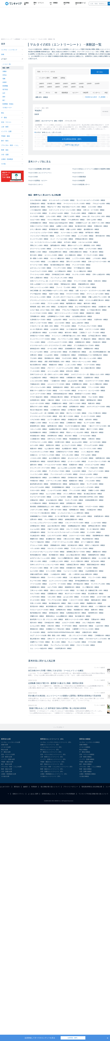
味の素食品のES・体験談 (57, 603)
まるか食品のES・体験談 (54, 500)
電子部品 (5, 89)
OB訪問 (84, 93)
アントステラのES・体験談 (81, 265)
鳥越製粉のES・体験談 (94, 603)
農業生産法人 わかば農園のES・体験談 (59, 616)
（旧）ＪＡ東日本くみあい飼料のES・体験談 (83, 574)
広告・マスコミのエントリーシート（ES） (53, 754)
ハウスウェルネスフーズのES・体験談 (60, 342)
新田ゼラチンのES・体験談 (39, 406)
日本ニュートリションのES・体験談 (42, 287)
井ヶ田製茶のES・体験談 (77, 352)
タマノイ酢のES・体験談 (38, 229)
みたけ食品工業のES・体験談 (76, 555)
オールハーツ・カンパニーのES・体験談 (91, 390)
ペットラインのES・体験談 (39, 474)
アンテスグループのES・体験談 (59, 471)
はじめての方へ (5, 787)
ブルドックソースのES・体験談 (98, 471)
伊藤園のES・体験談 (95, 213)
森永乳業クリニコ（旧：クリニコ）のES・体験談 (46, 619)
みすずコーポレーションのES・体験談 (43, 558)
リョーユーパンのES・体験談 (73, 571)
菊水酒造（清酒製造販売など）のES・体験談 (45, 506)
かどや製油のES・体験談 (63, 271)
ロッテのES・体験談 (37, 216)
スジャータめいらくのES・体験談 (72, 232)
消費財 (4, 71)
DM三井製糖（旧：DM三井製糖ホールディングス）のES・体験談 (51, 290)
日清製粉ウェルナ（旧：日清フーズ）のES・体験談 (93, 223)
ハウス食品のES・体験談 (38, 210)
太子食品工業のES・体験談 (97, 336)
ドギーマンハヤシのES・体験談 (56, 481)
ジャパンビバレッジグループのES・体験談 (44, 232)
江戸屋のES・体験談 (74, 410)
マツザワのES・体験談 (69, 626)
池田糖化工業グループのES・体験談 (78, 552)
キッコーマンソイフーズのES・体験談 (43, 339)
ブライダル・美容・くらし (12, 145)
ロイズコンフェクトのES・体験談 (80, 319)
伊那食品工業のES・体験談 (84, 239)
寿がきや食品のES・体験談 (39, 410)
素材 (3, 97)
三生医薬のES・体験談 (68, 355)
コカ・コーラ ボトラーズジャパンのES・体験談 (46, 242)
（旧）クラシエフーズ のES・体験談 (80, 635)
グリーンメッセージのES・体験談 (98, 294)
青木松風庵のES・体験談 (38, 555)
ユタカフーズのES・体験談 (71, 622)
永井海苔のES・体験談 (37, 400)
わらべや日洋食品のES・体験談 (85, 307)
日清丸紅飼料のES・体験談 (58, 252)
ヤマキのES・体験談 (95, 642)
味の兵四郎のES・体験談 (38, 365)
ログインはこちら (72, 145)
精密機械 (5, 86)
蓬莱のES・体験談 (97, 610)
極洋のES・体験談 (90, 303)
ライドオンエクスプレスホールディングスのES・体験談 (66, 532)
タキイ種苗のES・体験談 (73, 255)
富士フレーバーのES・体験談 (76, 413)
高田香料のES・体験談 (95, 613)
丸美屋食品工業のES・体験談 (76, 613)
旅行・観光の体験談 (85, 764)
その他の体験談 (84, 776)
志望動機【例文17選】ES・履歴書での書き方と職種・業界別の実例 (55, 683)
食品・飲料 (5, 68)
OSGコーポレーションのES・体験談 (84, 361)
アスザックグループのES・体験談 (82, 548)
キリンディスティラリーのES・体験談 (43, 468)
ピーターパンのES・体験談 (77, 461)
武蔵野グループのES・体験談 (40, 642)
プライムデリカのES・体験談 (93, 445)
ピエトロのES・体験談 (62, 323)
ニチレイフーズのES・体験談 (66, 236)
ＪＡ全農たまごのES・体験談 (58, 561)
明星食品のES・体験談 (68, 284)
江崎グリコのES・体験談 (71, 216)
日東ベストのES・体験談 (38, 561)
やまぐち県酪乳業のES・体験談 (68, 558)
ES (39, 93)
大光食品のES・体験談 (94, 510)
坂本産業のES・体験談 (37, 461)
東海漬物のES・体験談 (88, 558)
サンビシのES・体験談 (56, 423)
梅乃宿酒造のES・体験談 (38, 613)
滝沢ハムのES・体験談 (78, 387)
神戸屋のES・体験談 (92, 232)
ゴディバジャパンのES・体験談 (40, 387)
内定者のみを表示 (90, 97)
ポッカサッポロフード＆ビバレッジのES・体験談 (69, 297)
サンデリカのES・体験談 (95, 484)
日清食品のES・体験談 (37, 203)
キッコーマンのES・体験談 (39, 239)
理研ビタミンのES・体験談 (39, 245)
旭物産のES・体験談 (56, 365)
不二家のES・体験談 (96, 252)
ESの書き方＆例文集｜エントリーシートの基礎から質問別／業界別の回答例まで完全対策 (64, 696)
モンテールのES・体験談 (92, 423)
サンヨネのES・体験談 (37, 632)
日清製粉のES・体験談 (75, 300)
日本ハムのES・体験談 (94, 220)
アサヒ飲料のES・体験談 (76, 220)
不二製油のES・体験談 (88, 339)
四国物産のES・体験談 (58, 545)
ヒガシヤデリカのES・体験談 (57, 535)
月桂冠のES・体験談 (99, 342)
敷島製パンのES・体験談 (38, 252)
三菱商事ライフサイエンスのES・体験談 (85, 629)
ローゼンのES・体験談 (55, 348)
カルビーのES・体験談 (37, 220)
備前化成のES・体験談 (98, 600)
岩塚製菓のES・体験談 (37, 587)
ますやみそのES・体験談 (58, 352)
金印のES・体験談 (91, 419)
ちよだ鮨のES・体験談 (52, 448)
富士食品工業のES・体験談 (93, 494)
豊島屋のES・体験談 (37, 629)
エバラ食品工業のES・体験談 (96, 310)
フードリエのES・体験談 (38, 584)
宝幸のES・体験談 (100, 281)
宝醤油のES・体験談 (98, 619)
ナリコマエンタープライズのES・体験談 (43, 416)
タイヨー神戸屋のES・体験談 (64, 516)
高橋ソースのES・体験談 (76, 603)
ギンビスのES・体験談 (37, 600)
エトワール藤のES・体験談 (56, 419)
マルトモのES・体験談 (95, 397)
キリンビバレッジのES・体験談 (40, 297)
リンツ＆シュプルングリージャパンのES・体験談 (46, 523)
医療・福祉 (12, 150)
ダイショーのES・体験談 (38, 471)
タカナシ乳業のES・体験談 (80, 561)
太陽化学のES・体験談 (89, 632)
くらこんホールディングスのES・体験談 (85, 487)
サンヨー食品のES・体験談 (96, 529)
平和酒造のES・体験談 (37, 577)
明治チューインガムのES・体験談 (77, 432)
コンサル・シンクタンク (12, 50)
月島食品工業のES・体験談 (59, 397)
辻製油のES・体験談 (37, 500)
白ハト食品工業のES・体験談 (91, 368)
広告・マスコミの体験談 (86, 754)
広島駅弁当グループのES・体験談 (67, 452)
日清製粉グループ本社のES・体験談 (58, 629)
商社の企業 (4, 749)
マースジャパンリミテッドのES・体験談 (76, 203)
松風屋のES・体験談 (76, 465)
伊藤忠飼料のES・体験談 (86, 284)
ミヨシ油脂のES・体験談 (55, 261)
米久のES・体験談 (71, 436)
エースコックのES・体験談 (54, 255)
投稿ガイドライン (18, 794)
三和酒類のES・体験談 (56, 432)
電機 (3, 78)
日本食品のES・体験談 (52, 622)
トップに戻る (58, 727)
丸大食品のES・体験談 (65, 307)
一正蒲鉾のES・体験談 (58, 381)
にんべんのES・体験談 (37, 529)
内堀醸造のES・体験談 (59, 403)
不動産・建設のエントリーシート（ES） (52, 762)
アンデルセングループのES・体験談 (90, 326)
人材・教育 (12, 127)
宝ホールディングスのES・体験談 (96, 477)
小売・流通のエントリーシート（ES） (52, 771)
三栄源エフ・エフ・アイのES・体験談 (92, 332)
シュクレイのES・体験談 (58, 406)
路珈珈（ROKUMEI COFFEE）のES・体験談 (88, 497)
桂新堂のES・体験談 (53, 445)
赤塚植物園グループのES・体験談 (41, 516)
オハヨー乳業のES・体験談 (39, 329)
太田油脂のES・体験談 (37, 532)
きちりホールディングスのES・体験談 (80, 458)
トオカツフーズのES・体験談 (79, 600)
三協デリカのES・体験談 (55, 529)
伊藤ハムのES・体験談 (73, 229)
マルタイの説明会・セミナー (37, 180)
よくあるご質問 (33, 794)
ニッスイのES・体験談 (37, 303)
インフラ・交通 (12, 131)
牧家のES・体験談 (94, 403)
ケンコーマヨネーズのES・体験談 (41, 313)
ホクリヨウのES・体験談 (98, 442)
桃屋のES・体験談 (36, 448)
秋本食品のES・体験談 (56, 503)
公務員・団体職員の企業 (8, 774)
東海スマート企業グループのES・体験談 (43, 390)
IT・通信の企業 (5, 752)
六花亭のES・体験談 (101, 319)
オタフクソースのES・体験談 (95, 329)
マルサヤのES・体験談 (69, 358)
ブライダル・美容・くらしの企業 (11, 766)
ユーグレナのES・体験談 (93, 249)
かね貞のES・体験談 (37, 494)
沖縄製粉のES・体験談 (91, 348)
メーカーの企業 (6, 747)
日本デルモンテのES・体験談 (57, 439)
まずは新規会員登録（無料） (72, 139)
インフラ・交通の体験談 (86, 759)
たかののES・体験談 (79, 471)
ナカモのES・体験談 (88, 597)
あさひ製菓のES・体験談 (57, 458)
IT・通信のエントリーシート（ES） (51, 752)
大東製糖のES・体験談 (73, 377)
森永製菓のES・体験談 (91, 229)
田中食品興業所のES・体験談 (85, 581)
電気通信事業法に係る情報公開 (91, 787)
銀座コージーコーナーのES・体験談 (77, 619)
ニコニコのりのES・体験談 (39, 381)
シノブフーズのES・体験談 (81, 258)
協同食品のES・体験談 (76, 484)
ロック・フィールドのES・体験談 (61, 239)
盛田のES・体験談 (36, 465)
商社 (12, 113)
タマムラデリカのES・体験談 (40, 487)
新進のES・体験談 (97, 432)
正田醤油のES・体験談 (37, 526)
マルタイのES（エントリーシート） (40, 173)
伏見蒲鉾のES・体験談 (73, 568)
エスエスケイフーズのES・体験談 (58, 384)
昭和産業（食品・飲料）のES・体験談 (43, 307)
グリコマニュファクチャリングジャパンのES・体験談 (48, 300)
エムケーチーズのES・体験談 (40, 403)
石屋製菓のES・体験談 (55, 593)
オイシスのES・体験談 (53, 571)
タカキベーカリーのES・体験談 (79, 535)
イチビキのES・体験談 (37, 419)
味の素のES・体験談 (54, 203)
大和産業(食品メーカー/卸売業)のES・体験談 (93, 355)
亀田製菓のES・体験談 (73, 303)
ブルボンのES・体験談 (78, 213)
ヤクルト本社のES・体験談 (56, 220)
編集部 (25, 787)
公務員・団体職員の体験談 (87, 774)
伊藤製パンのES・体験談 (38, 423)
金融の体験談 (83, 744)
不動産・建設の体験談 (86, 762)
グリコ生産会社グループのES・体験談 (86, 345)
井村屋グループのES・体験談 (40, 336)
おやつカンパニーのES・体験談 (40, 268)
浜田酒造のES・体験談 (73, 503)
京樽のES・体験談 (36, 355)
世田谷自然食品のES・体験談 (63, 394)
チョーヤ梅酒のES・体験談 (54, 519)
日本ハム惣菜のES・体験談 (39, 278)
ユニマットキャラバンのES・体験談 (61, 581)
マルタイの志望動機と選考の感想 (39, 169)
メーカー (12, 59)
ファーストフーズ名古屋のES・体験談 (43, 513)
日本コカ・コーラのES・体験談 (93, 210)
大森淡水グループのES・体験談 (72, 506)
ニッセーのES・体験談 (98, 523)
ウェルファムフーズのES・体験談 (41, 271)
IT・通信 (12, 117)
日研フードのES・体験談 (77, 403)
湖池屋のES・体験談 (93, 313)
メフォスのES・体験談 (92, 481)
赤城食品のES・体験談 (75, 419)
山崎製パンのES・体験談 (64, 226)
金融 (12, 54)
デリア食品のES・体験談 (38, 294)
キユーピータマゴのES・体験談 (40, 497)
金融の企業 (4, 744)
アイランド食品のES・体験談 (93, 468)
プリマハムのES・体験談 (55, 303)
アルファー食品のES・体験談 (40, 542)
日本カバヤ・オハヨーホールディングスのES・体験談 (65, 639)
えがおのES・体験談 (60, 319)
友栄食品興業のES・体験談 (94, 500)
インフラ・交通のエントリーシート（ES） (53, 759)
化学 (3, 93)
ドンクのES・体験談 (94, 532)
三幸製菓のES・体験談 (102, 635)
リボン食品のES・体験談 (77, 577)
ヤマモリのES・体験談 (76, 429)
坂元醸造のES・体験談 (53, 539)
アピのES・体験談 (36, 358)
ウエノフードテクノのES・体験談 (90, 448)
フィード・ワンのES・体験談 (66, 287)
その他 (79, 87)
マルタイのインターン (35, 184)
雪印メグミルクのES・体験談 (76, 261)
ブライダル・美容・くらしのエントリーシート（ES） (56, 766)
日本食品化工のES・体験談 (61, 274)
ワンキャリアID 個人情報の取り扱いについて (93, 794)
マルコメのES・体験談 (37, 261)
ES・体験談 (54, 3)
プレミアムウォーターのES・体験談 (62, 645)
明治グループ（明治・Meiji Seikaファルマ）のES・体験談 (66, 207)
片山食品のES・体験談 (37, 535)
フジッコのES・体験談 (37, 342)
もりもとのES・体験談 (37, 626)
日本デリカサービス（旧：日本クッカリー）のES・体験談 (49, 374)
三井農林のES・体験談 (73, 423)
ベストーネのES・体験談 (67, 390)
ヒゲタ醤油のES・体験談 (38, 503)
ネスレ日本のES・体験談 (38, 200)
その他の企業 (5, 776)
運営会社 (17, 787)
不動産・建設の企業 (7, 762)
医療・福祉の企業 (6, 769)
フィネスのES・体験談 (37, 371)
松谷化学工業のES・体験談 (56, 461)
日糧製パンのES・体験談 (96, 490)
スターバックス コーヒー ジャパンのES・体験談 (65, 210)
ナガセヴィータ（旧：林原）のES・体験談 (44, 326)
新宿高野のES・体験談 (37, 426)
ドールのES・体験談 (90, 568)
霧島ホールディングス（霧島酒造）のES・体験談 (84, 245)
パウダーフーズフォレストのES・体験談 (65, 542)
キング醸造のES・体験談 (90, 587)
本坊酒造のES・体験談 (37, 436)
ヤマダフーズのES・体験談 (94, 506)
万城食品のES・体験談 (37, 384)
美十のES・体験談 (36, 255)
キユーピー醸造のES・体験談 (60, 258)
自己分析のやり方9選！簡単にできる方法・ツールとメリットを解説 (55, 671)
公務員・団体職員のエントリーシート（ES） (54, 774)
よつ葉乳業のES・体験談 (38, 332)
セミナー (74, 93)
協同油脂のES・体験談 (58, 245)
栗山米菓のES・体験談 (37, 639)
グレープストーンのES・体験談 (68, 339)
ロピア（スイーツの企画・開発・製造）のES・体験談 (48, 635)
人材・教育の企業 (6, 757)
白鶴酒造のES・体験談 (82, 342)
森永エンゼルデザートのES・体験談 (62, 590)
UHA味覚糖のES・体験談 (38, 223)
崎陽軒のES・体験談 (37, 539)
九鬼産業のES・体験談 (91, 377)
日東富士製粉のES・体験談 (78, 252)
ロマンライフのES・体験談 (39, 645)
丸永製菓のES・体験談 (69, 448)
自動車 (4, 82)
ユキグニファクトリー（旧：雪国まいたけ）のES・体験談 (90, 374)
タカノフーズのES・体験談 (75, 529)
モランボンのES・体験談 (70, 455)
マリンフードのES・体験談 (97, 577)
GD (54, 93)
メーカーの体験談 (84, 747)
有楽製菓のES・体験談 (81, 610)
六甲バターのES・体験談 (58, 510)
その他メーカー (7, 107)
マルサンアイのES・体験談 (74, 500)
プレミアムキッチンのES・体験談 (61, 278)
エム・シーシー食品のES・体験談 (41, 648)
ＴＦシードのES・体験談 (96, 387)
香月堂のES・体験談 (37, 606)
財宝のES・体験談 (72, 371)
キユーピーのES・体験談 (38, 213)
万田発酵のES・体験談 (37, 316)
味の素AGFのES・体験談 (83, 226)
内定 (105, 93)
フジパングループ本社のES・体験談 (42, 236)
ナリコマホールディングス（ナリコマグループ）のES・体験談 (51, 345)
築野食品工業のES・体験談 (97, 526)
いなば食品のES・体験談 (38, 377)
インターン (95, 93)
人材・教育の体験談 (85, 757)
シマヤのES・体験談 (99, 258)
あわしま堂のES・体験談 (80, 323)
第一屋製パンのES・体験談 (39, 258)
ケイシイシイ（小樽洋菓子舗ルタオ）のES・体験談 (69, 336)
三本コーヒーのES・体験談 (39, 590)
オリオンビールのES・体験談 (95, 465)
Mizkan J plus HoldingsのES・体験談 (61, 223)
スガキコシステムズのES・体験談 (73, 400)
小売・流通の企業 (6, 771)
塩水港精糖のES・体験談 (38, 432)
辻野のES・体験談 (36, 519)
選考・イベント (39, 3)
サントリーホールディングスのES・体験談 (91, 200)
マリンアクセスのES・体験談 (57, 600)
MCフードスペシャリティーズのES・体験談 (69, 313)
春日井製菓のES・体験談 (54, 606)
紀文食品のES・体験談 (75, 545)
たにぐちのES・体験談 (53, 494)
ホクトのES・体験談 (37, 445)
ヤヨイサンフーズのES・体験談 (57, 548)
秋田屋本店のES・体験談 (58, 484)
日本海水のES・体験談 (75, 477)
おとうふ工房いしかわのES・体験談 (70, 468)
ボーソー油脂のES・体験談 (90, 542)
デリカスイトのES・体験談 (39, 568)
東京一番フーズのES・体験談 (69, 416)
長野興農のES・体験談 (76, 510)
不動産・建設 (12, 136)
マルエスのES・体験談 (37, 368)
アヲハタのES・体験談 (68, 326)
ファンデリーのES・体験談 (62, 268)
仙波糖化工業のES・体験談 (58, 429)
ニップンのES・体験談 (85, 236)
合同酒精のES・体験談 (76, 406)
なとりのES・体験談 (37, 571)
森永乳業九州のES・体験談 (39, 484)
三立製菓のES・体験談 (37, 439)
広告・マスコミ (12, 122)
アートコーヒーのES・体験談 (40, 274)
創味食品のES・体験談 (37, 348)
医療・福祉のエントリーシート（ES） (52, 769)
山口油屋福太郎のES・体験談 (82, 316)
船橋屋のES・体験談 (76, 481)
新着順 (103, 97)
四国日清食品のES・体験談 (96, 564)
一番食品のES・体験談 (56, 377)
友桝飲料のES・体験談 (63, 610)
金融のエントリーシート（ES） (50, 744)
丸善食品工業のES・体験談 (76, 564)
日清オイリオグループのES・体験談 (42, 226)
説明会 (61, 78)
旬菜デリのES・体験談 (56, 294)
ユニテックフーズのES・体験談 (40, 394)
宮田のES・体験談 (87, 606)
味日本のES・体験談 (86, 626)
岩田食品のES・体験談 (56, 613)
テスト (46, 93)
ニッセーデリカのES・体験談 (57, 490)
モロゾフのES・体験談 (37, 593)
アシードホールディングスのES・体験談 (63, 474)
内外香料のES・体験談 (55, 436)
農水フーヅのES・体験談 (95, 429)
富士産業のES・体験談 (95, 593)
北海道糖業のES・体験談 (73, 348)
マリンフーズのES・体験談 (83, 281)
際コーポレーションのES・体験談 (90, 358)
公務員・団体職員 (12, 159)
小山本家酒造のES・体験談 (94, 571)
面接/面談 (63, 93)
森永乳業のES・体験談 (37, 207)
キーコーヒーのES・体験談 (39, 265)
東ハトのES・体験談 (59, 642)
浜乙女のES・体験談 (98, 561)
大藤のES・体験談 (53, 400)
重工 (3, 100)
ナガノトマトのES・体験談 (86, 645)
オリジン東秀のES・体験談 (72, 494)
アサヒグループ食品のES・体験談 (73, 310)
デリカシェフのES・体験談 (39, 545)
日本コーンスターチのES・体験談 (41, 323)
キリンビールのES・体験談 (39, 352)
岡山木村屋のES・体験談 (90, 539)
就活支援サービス (80, 3)
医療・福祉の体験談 (85, 769)
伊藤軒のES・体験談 (37, 616)
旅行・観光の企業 (6, 764)
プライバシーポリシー (70, 787)
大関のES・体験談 (94, 439)
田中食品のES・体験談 (81, 584)
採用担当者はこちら (48, 794)
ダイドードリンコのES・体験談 (40, 249)
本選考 (53, 78)
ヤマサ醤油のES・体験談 (82, 268)
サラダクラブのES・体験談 (75, 294)
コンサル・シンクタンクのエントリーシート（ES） (56, 742)
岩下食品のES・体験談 (78, 397)
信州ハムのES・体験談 (84, 516)
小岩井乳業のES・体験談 (63, 648)
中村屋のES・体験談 (37, 481)
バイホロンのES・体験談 (38, 458)
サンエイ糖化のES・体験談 (83, 271)
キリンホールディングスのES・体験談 (61, 200)
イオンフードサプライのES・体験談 (77, 523)
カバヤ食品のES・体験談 (74, 329)
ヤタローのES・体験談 (37, 490)
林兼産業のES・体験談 (72, 587)
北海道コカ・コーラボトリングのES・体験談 (45, 455)
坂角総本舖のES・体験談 (38, 477)
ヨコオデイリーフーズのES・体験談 (97, 381)
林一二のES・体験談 (57, 568)
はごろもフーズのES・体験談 (71, 445)
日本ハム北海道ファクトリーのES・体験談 (44, 284)
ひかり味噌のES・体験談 (57, 477)
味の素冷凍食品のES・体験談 (60, 265)
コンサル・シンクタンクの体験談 (89, 742)
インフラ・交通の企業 (8, 759)
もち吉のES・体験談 (57, 329)
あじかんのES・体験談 (79, 442)
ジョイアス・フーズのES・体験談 (60, 584)
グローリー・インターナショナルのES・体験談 (63, 368)
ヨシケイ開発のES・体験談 (99, 384)
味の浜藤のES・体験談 (82, 616)
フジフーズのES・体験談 (92, 365)
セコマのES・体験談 (56, 332)
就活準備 (66, 3)
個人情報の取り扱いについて (50, 787)
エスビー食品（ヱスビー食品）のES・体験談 (45, 310)
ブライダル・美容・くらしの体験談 (90, 766)
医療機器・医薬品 (7, 104)
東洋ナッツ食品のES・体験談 (95, 545)
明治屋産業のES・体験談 (77, 439)
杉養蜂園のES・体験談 (79, 384)
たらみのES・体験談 (51, 355)
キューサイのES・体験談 (38, 581)
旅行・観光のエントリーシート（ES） (52, 764)
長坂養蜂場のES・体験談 (101, 535)
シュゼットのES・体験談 (73, 365)
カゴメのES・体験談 (95, 207)
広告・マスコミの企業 (8, 754)
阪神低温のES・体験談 (60, 387)
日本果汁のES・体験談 (62, 442)
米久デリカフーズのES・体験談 (75, 593)
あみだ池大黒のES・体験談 (56, 526)
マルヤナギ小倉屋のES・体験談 (75, 426)
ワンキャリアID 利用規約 (67, 794)
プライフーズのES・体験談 (87, 287)
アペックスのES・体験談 (77, 490)
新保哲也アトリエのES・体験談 (85, 394)
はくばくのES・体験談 (71, 597)
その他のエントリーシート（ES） (50, 776)
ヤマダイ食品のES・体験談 (39, 397)
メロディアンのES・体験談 (39, 510)
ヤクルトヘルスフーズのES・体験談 (42, 610)
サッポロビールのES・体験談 (58, 213)
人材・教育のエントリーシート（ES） (52, 757)
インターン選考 (43, 78)
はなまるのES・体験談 (75, 381)
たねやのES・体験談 (102, 626)
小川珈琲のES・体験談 (58, 410)
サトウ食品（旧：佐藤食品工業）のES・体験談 (92, 590)
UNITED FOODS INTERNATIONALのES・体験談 (63, 632)
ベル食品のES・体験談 (58, 574)
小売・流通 (12, 154)
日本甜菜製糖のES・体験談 (61, 487)
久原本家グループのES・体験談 (40, 319)
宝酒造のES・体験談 (101, 226)
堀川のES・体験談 (36, 622)
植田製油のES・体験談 (94, 400)
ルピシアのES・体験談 (55, 587)
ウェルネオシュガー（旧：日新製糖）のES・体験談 (47, 413)
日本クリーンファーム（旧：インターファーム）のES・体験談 (51, 281)
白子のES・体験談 (70, 242)
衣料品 (4, 75)
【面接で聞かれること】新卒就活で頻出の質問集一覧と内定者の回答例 (57, 708)
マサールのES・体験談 (88, 455)
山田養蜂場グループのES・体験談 (58, 316)
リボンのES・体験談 (54, 597)
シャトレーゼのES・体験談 (62, 497)
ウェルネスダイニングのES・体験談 (42, 452)
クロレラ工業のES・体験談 (97, 413)
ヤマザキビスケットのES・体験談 (41, 442)
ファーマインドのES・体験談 (57, 577)
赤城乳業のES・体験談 (101, 516)
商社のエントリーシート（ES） (50, 749)
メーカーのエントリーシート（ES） (51, 747)
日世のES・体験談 (53, 626)
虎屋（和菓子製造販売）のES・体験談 (57, 361)
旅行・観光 (12, 141)
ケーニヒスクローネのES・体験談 (56, 465)
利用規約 (34, 787)
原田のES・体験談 (36, 361)
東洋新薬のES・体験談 (56, 229)
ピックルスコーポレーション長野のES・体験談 (73, 513)
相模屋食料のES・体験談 (96, 555)
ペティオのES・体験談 (37, 548)
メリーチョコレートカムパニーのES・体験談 (68, 249)
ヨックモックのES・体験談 (81, 274)
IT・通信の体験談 (84, 752)
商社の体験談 (83, 749)
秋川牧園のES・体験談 (56, 555)
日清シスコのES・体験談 (38, 603)
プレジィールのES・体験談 (77, 642)
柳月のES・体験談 (71, 332)
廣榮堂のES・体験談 (99, 552)
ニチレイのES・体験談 (53, 216)
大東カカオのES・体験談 (71, 539)
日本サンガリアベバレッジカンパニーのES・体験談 (47, 564)
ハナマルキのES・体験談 (87, 436)
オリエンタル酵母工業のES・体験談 (97, 300)
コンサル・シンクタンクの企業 (10, 742)
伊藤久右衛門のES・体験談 (39, 574)
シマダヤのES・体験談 (37, 597)
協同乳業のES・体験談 (55, 426)
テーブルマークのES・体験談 (93, 255)
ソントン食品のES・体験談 (90, 452)
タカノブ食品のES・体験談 (91, 622)
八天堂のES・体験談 (72, 606)
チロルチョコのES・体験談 (89, 474)
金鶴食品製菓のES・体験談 (74, 519)
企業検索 (26, 3)
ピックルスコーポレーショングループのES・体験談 (47, 552)
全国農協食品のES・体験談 (77, 526)
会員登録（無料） (73, 1038)
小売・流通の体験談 (85, 771)
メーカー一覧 (6, 64)
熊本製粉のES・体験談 (52, 358)
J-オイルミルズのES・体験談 (88, 242)
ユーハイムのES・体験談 (55, 371)
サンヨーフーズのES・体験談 (91, 416)
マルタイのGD (33, 177)
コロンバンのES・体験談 (38, 429)
